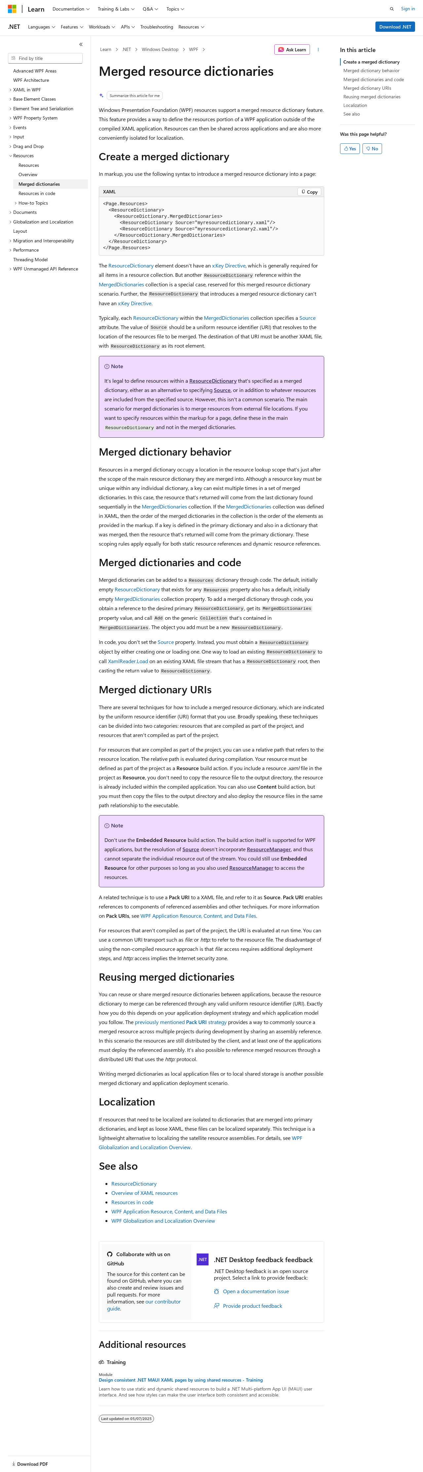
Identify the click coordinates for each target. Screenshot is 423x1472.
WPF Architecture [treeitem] (31, 80)
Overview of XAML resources (144, 1192)
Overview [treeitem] (28, 174)
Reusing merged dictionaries (372, 96)
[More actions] (318, 49)
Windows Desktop (160, 49)
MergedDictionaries (121, 284)
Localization (355, 105)
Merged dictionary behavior (371, 70)
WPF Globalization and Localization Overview (163, 1220)
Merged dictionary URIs (367, 88)
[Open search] (392, 9)
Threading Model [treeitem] (30, 259)
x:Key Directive (229, 265)
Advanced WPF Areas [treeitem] (35, 71)
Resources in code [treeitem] (37, 193)
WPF (193, 49)
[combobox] (45, 58)
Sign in (408, 8)
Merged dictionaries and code (373, 79)
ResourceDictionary (131, 265)
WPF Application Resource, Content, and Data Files (198, 915)
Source (307, 317)
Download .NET (395, 27)
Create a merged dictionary (371, 62)
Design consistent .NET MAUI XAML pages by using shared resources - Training (181, 1380)
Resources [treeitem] (29, 165)
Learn (105, 49)
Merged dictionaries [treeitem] (39, 184)
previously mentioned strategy (181, 1021)
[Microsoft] (12, 9)
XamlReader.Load (128, 661)
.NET (126, 49)
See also (351, 114)
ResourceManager (269, 849)
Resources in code (132, 1202)
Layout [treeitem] (20, 231)
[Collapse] (81, 44)
